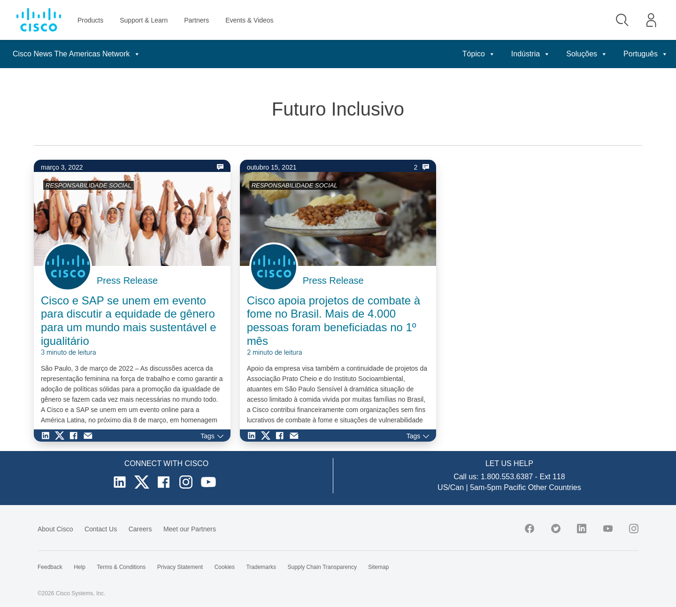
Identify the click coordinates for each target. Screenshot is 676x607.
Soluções (586, 54)
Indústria (530, 54)
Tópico (478, 54)
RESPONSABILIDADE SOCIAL (88, 185)
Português (645, 54)
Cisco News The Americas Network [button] (76, 54)
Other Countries (554, 487)
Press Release (127, 280)
